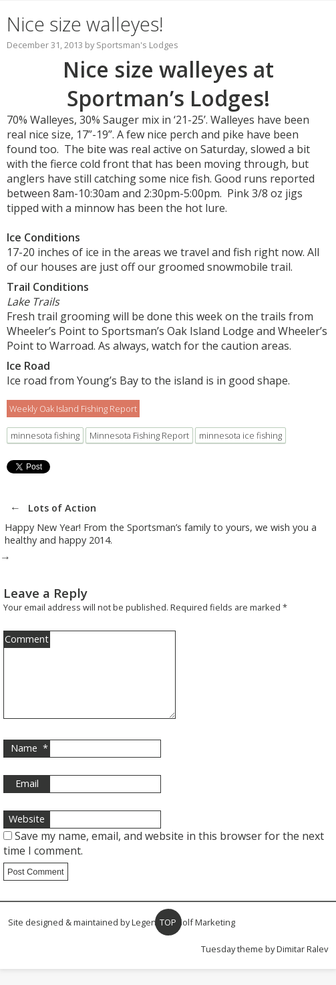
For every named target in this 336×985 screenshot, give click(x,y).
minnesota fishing (45, 435)
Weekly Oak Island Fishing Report (73, 409)
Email (27, 799)
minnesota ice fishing (240, 435)
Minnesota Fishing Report (139, 435)
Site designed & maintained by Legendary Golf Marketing (121, 938)
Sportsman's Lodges (137, 45)
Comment (27, 639)
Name (29, 764)
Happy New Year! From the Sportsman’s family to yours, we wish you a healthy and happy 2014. (161, 533)
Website (27, 835)
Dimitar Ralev (302, 965)
